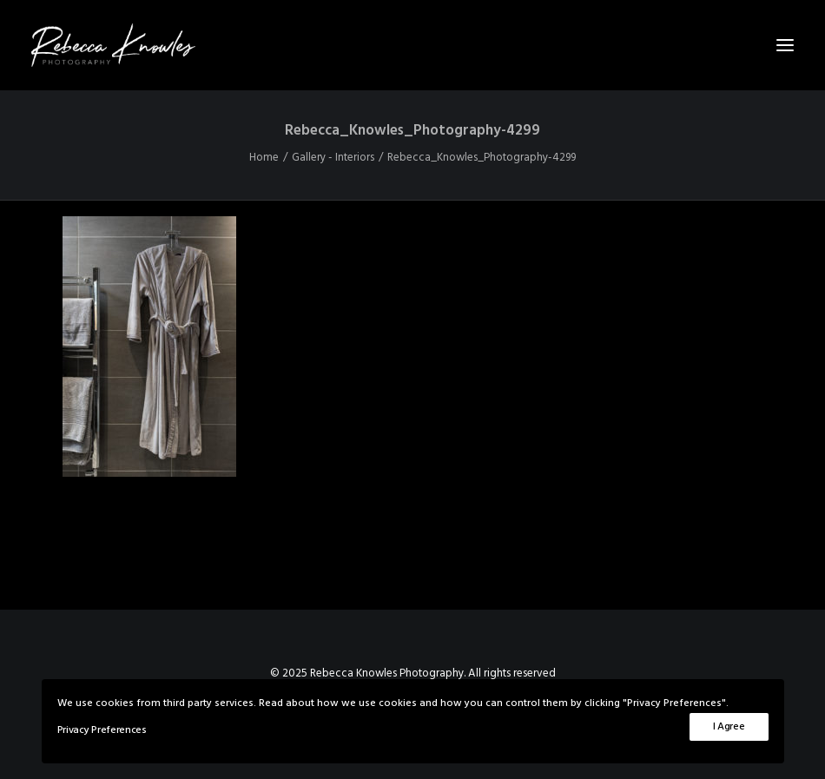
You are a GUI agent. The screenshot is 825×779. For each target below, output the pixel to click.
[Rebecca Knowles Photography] (412, 45)
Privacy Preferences (102, 730)
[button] (785, 45)
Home (264, 158)
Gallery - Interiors (333, 158)
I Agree (729, 727)
